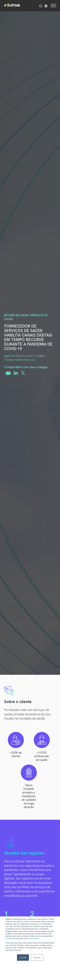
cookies (8, 938)
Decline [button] (37, 957)
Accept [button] (23, 957)
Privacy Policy (33, 938)
